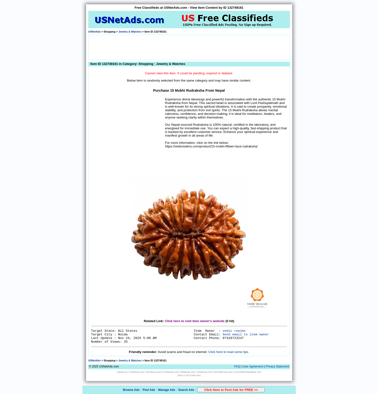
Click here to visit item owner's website (195, 321)
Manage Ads (166, 390)
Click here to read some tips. (228, 352)
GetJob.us (122, 372)
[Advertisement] (189, 47)
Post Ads (149, 390)
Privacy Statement (277, 366)
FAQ (237, 366)
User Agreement (252, 366)
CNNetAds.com (204, 372)
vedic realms (234, 331)
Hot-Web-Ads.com (223, 372)
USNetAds (94, 31)
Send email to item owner (246, 334)
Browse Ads (131, 390)
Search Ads (186, 390)
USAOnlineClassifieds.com (247, 372)
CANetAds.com (136, 372)
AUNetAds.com (171, 372)
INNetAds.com (188, 372)
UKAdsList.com (154, 372)
